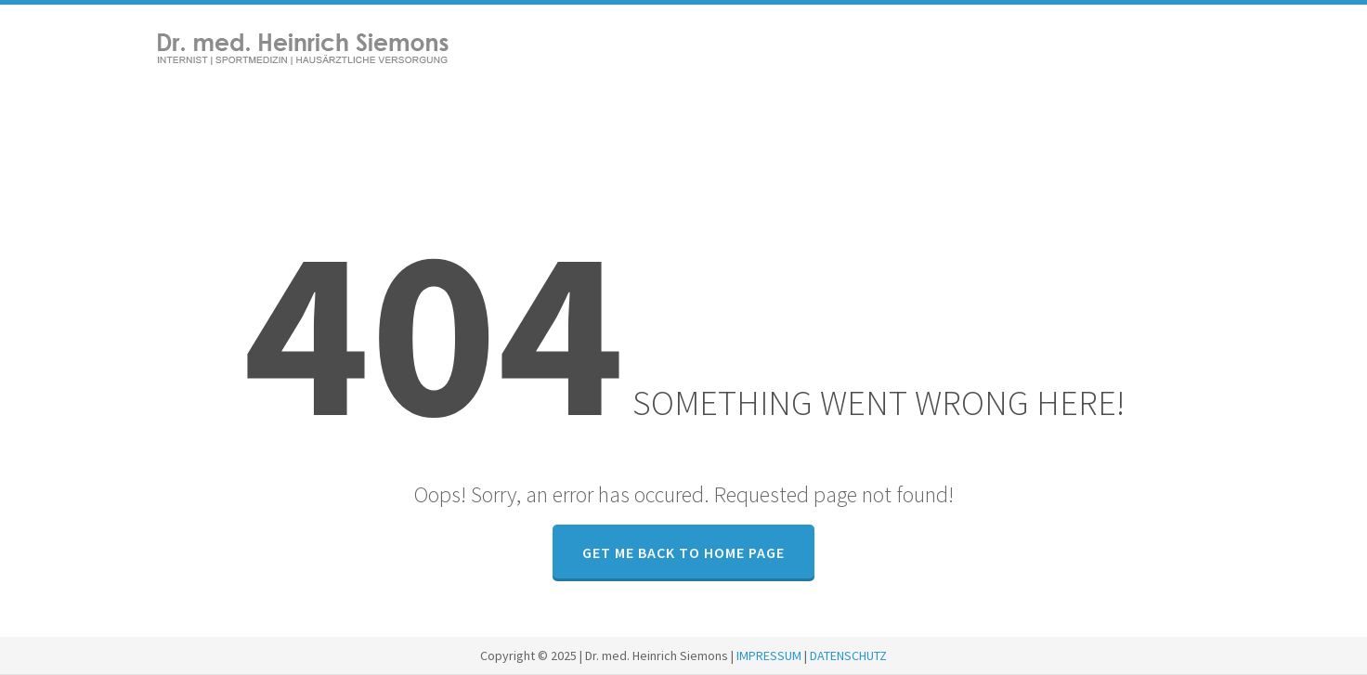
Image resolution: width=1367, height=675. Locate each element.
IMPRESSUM (768, 655)
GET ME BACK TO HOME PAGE (683, 552)
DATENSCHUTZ (848, 655)
